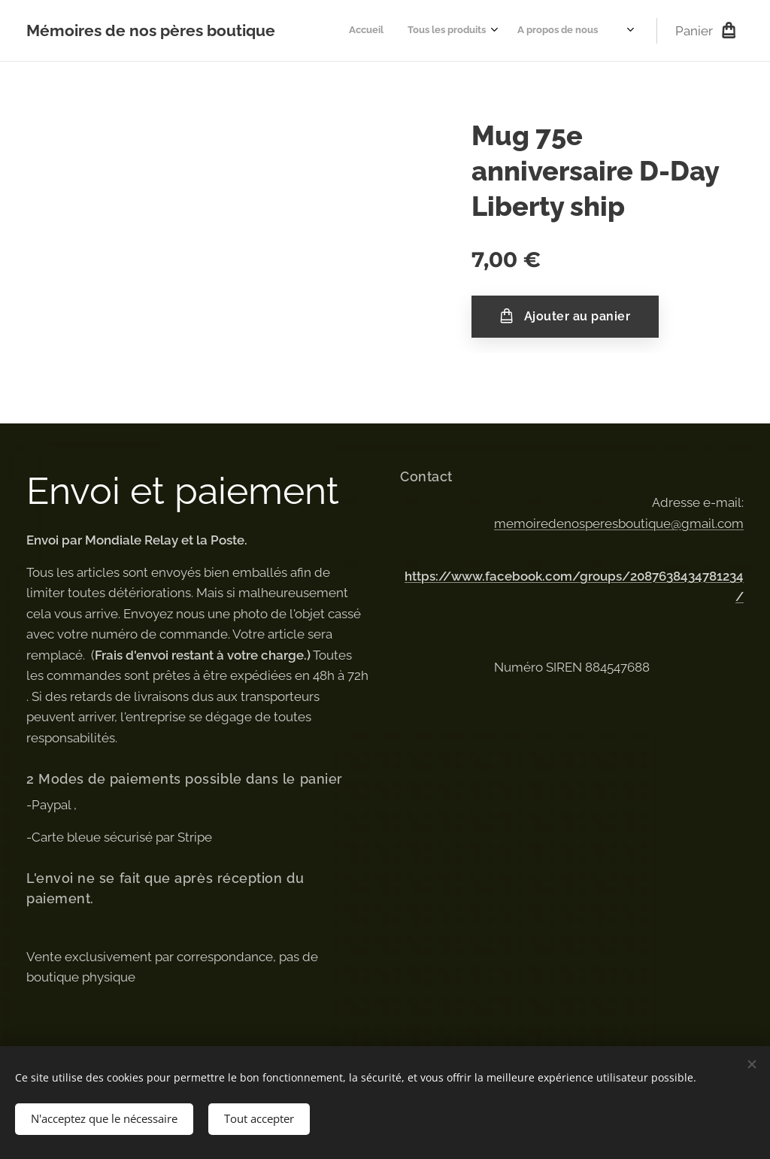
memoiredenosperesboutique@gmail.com (619, 522)
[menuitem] (530, 31)
